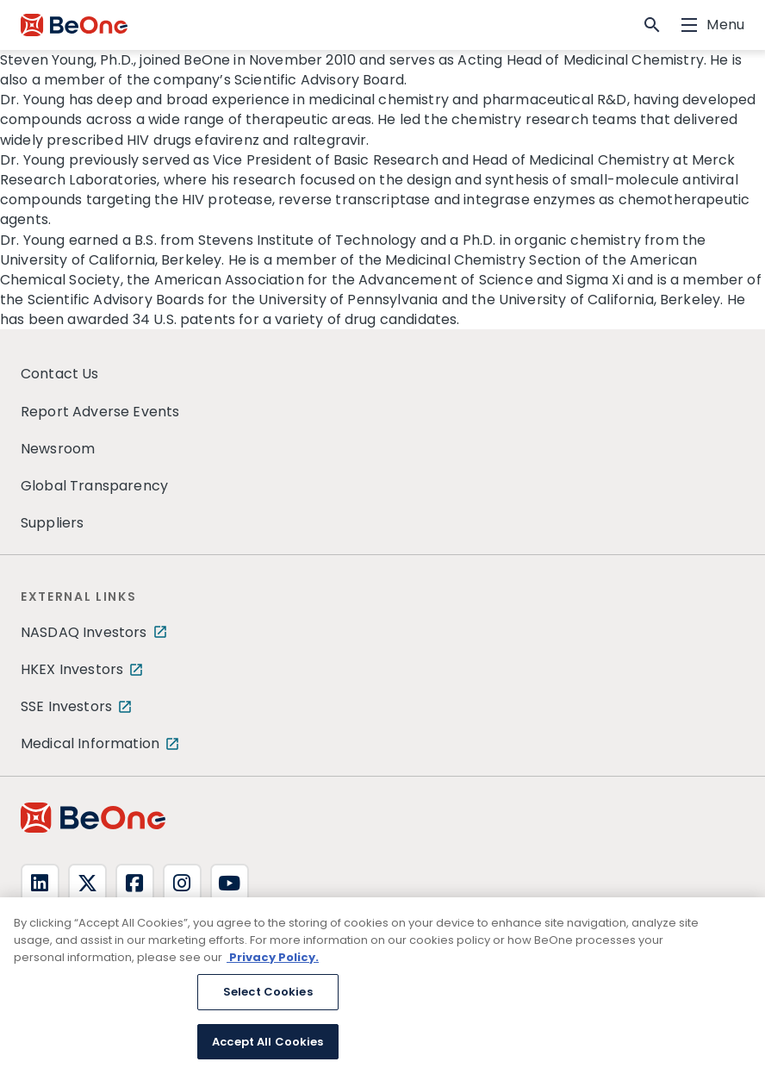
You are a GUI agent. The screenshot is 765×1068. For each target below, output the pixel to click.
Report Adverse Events (100, 412)
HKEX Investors (72, 669)
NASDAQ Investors (84, 632)
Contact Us (60, 374)
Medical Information (90, 743)
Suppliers (52, 523)
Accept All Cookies (267, 1047)
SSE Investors (66, 706)
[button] (652, 25)
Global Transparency (94, 486)
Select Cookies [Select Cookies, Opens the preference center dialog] (268, 998)
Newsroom (58, 449)
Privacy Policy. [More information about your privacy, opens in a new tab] (273, 962)
